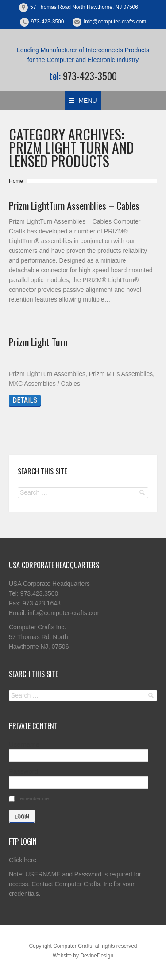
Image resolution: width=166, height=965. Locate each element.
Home (16, 181)
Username (24, 744)
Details (24, 400)
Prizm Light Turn (38, 342)
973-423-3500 (47, 22)
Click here (22, 860)
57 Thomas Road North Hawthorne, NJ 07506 (84, 7)
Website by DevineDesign (83, 956)
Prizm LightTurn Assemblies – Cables (74, 205)
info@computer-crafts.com (115, 22)
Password (23, 771)
